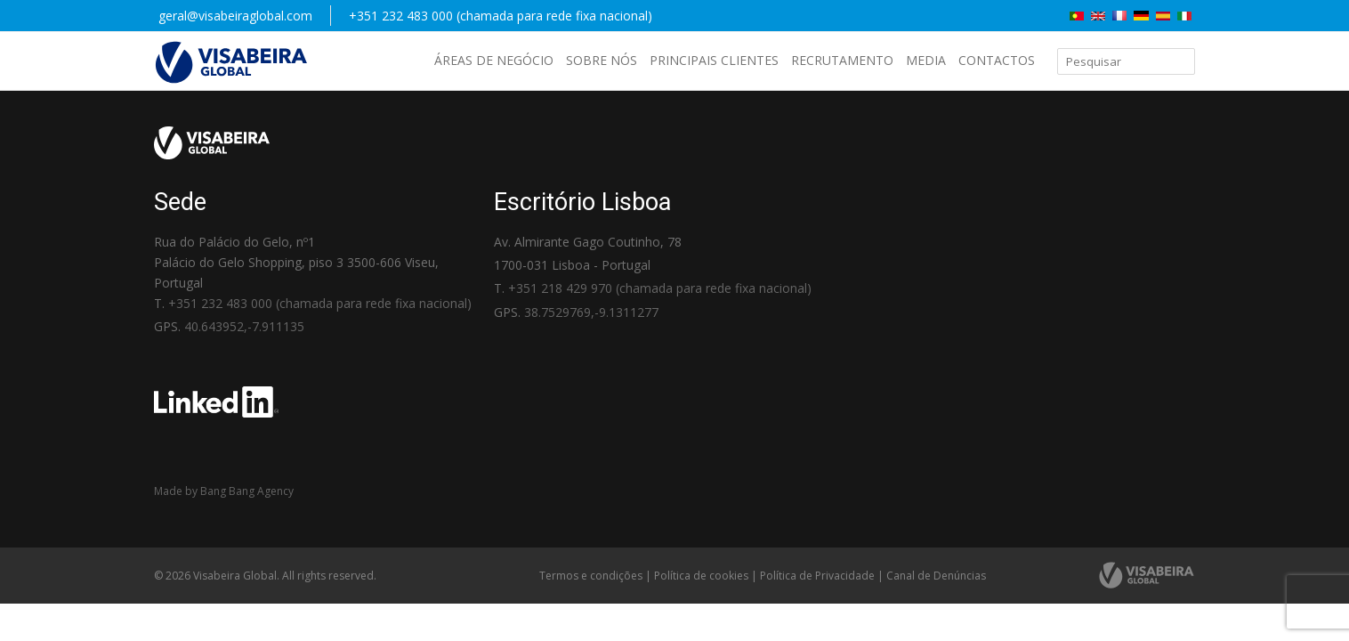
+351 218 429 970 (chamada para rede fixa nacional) (660, 288)
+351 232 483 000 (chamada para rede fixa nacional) (500, 15)
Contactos (996, 60)
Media (926, 60)
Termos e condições (590, 575)
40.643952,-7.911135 (244, 326)
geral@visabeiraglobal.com (235, 15)
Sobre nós (601, 60)
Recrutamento (842, 60)
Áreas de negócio (493, 60)
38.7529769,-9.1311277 (591, 312)
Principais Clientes (714, 60)
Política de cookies (701, 575)
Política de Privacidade (817, 575)
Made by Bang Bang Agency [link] (224, 491)
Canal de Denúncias (936, 575)
